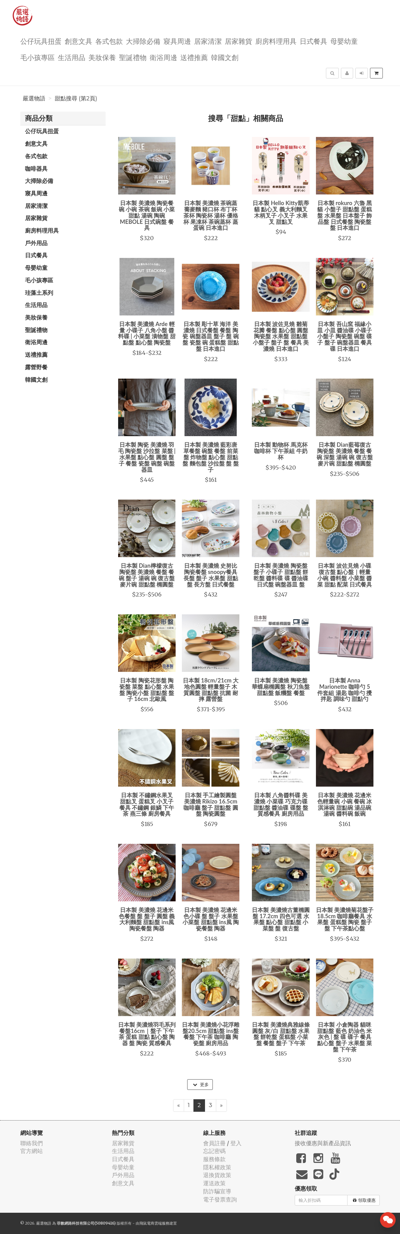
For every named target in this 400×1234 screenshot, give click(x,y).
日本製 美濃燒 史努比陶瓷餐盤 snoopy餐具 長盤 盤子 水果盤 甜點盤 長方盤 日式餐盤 (210, 574)
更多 (201, 1084)
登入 (236, 1143)
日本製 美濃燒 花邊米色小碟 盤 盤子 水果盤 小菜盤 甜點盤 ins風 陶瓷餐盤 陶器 (210, 919)
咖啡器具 (36, 168)
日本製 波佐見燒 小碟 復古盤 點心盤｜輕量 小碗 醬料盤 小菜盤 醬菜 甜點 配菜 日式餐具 (344, 574)
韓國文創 (224, 57)
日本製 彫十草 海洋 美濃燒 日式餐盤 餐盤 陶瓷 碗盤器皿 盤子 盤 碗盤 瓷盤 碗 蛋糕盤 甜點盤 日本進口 (210, 336)
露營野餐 (36, 367)
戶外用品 (36, 242)
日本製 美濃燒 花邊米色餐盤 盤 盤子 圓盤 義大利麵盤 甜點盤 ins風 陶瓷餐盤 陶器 (147, 919)
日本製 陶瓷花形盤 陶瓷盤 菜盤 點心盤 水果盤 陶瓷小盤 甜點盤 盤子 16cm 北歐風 (146, 689)
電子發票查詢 (220, 1199)
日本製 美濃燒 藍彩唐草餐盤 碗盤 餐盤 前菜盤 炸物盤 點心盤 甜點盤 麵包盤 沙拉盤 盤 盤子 (210, 457)
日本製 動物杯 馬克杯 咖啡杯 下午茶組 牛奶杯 (281, 451)
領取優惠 (364, 1200)
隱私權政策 (217, 1167)
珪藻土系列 (39, 292)
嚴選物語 (34, 98)
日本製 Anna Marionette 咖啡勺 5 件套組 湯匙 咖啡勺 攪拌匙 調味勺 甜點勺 (344, 689)
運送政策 (214, 1183)
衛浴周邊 (163, 57)
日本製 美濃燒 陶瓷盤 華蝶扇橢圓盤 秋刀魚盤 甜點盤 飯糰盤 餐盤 (280, 686)
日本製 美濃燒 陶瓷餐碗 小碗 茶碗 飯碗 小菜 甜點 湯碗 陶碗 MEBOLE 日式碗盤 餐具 (147, 215)
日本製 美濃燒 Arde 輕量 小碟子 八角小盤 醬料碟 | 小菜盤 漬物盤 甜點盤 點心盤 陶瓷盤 (147, 333)
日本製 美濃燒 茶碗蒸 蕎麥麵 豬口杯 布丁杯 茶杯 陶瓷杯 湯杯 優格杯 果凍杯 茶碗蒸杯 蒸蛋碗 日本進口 (210, 215)
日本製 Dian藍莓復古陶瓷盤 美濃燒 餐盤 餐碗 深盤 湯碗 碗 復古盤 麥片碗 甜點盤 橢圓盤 (345, 453)
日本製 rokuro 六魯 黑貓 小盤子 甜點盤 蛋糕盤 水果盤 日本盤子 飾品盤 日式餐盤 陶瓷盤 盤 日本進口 (344, 215)
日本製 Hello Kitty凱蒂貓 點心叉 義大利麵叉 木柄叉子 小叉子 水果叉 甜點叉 (280, 212)
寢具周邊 (177, 40)
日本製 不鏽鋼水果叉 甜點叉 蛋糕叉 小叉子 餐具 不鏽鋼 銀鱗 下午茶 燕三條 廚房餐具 (146, 804)
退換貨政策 (217, 1175)
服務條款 (214, 1159)
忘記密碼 (214, 1151)
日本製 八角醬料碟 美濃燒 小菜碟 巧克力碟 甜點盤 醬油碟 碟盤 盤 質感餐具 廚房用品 (280, 804)
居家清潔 (208, 40)
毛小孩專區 (37, 57)
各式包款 (109, 40)
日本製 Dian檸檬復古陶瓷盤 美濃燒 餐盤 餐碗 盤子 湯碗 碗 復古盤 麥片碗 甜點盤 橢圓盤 (147, 574)
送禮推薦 (194, 57)
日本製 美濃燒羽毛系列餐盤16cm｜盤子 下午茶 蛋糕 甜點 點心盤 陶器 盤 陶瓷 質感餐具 (147, 1033)
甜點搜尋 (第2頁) (76, 98)
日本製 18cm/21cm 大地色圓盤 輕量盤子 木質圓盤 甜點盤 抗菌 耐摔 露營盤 (210, 689)
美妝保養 (102, 57)
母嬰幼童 (344, 40)
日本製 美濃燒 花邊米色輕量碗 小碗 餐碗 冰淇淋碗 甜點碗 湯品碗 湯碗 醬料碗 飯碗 (344, 804)
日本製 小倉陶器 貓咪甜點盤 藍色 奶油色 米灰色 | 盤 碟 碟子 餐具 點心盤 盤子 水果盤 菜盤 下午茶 (344, 1037)
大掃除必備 (143, 40)
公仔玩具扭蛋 (41, 40)
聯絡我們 (31, 1143)
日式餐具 (313, 40)
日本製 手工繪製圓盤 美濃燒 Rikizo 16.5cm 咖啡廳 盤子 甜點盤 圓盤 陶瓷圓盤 (210, 804)
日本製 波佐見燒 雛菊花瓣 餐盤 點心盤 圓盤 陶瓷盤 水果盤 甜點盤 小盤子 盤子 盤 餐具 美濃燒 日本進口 (281, 336)
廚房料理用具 (276, 40)
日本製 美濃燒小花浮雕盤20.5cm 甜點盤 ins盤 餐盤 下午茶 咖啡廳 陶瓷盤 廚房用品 (210, 1033)
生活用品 (71, 57)
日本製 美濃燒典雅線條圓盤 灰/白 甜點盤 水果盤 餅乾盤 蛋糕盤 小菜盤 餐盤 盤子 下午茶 (280, 1033)
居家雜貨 (238, 40)
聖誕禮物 (133, 57)
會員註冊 (214, 1143)
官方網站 (31, 1151)
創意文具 (78, 40)
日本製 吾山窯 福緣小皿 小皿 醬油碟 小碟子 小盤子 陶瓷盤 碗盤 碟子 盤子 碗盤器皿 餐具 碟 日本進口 (344, 336)
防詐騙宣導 (217, 1191)
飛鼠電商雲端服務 (154, 1223)
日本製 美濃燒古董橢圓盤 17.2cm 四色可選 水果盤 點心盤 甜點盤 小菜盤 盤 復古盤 (280, 919)
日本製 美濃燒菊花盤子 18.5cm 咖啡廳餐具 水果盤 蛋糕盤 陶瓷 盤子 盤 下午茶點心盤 (344, 919)
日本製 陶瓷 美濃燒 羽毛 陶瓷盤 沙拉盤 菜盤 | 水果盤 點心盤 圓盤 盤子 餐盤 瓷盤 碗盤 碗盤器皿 (147, 457)
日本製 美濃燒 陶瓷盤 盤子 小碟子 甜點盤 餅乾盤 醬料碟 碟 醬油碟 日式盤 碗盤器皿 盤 (280, 574)
